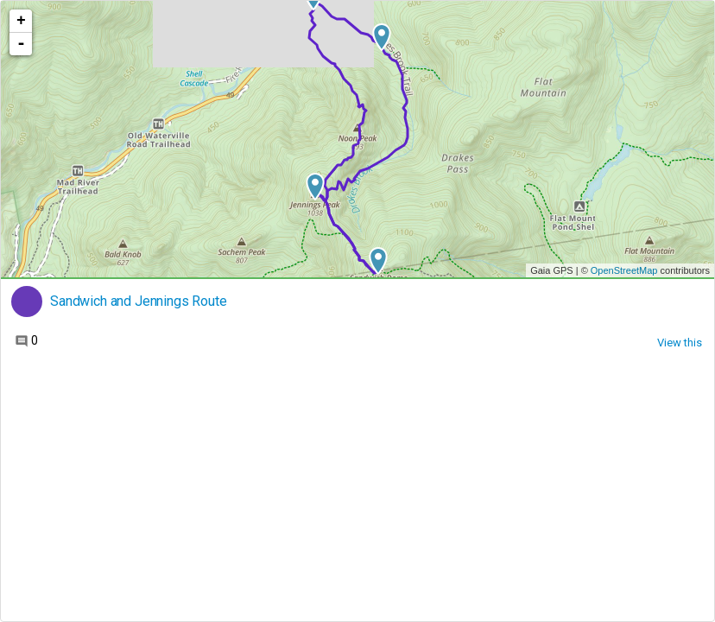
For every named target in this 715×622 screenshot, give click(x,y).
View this (679, 342)
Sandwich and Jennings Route (138, 301)
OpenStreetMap (624, 270)
